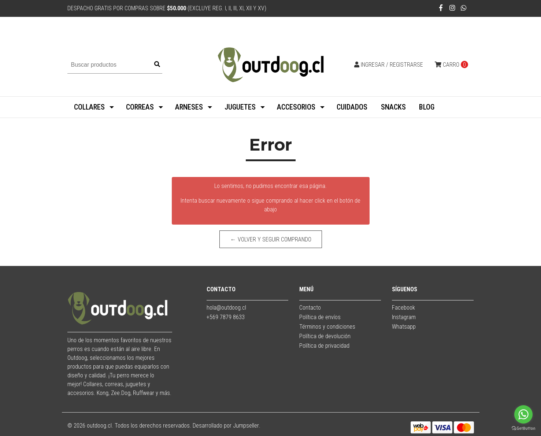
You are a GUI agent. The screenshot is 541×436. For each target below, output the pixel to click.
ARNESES (189, 107)
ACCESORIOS (296, 107)
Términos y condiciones (327, 326)
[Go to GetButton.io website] (523, 428)
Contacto (310, 307)
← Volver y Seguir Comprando (270, 239)
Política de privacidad (324, 345)
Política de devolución (325, 336)
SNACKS (393, 107)
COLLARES (89, 107)
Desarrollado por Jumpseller (226, 425)
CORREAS (140, 107)
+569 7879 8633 (226, 317)
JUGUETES (240, 107)
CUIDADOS (352, 107)
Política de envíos (320, 317)
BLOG (426, 107)
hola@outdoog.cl (226, 307)
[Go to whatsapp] (523, 414)
